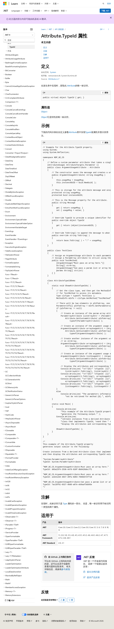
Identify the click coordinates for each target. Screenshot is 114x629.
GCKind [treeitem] (8, 383)
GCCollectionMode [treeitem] (13, 375)
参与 (37, 621)
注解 (45, 54)
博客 (28, 621)
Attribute (71, 85)
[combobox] (19, 35)
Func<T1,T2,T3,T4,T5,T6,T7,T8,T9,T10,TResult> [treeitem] (20, 322)
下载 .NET (105, 10)
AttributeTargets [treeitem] (11, 55)
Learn (43, 29)
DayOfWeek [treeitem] (10, 176)
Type (65, 503)
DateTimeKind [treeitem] (11, 168)
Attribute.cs (53, 79)
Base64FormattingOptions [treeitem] (16, 66)
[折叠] (31, 29)
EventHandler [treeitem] (10, 235)
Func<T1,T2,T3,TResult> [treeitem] (15, 286)
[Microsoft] (5, 3)
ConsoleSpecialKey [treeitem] (12, 133)
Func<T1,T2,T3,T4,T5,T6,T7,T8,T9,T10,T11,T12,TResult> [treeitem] (20, 337)
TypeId (88, 132)
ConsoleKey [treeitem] (10, 121)
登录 (109, 3)
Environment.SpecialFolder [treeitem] (16, 219)
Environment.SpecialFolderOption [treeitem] (19, 223)
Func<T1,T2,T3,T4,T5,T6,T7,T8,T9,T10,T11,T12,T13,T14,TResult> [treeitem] (20, 351)
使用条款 (73, 621)
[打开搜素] (103, 3)
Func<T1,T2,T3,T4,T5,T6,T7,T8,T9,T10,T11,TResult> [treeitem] (20, 329)
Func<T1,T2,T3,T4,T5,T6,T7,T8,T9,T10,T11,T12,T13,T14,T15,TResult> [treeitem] (20, 359)
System (53, 72)
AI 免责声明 (8, 621)
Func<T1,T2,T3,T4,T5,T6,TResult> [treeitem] (18, 298)
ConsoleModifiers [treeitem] (12, 129)
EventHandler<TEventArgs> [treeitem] (16, 239)
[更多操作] (108, 29)
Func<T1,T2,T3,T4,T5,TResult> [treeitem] (17, 294)
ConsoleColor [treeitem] (10, 117)
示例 (45, 51)
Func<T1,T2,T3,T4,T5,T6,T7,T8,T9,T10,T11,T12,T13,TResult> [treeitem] (20, 344)
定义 (45, 47)
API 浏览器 (59, 29)
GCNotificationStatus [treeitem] (13, 391)
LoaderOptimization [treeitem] (13, 563)
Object (44, 111)
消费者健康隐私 (57, 621)
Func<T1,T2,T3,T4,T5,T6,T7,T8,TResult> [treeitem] (20, 308)
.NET (50, 29)
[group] (76, 317)
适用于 (46, 58)
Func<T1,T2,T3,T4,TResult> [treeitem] (16, 290)
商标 (82, 621)
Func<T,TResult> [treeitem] (12, 278)
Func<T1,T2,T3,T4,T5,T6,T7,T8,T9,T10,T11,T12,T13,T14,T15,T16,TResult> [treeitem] (20, 366)
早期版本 (19, 621)
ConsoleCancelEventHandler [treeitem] (16, 113)
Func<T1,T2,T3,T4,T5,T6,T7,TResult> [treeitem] (19, 302)
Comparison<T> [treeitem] (12, 102)
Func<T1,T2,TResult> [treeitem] (13, 282)
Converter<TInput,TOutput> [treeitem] (17, 153)
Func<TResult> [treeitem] (11, 274)
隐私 (44, 621)
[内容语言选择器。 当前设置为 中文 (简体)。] (10, 614)
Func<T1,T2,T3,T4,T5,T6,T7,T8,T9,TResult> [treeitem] (20, 315)
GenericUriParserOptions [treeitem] (15, 399)
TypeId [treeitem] (12, 47)
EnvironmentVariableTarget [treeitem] (16, 227)
